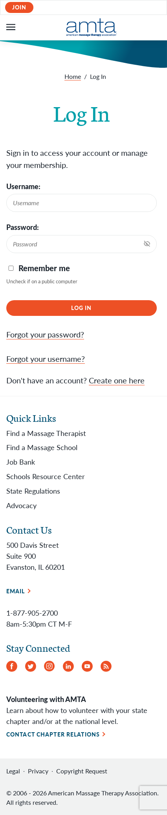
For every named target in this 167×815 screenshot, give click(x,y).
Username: (23, 186)
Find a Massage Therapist (46, 433)
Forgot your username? (45, 358)
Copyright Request (81, 771)
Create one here (117, 380)
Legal (13, 771)
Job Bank (20, 462)
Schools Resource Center (45, 476)
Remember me (44, 268)
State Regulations (33, 491)
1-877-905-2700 (32, 613)
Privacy (38, 771)
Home (72, 76)
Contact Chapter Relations (53, 734)
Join (19, 7)
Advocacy (21, 505)
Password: (22, 227)
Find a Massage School (41, 447)
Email (15, 591)
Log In (81, 307)
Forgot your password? (45, 334)
